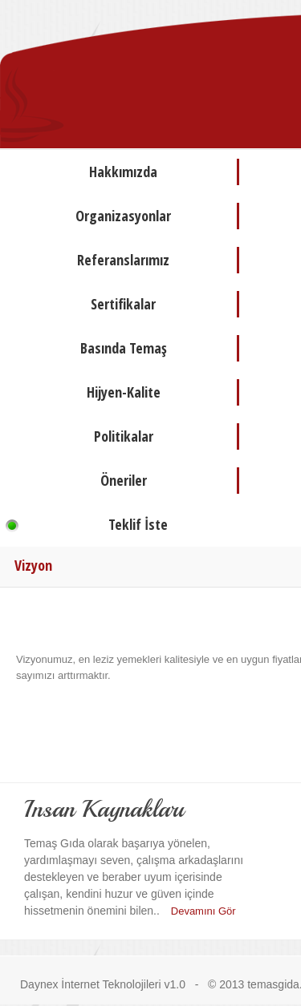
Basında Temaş (123, 348)
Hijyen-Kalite (124, 392)
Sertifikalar (123, 303)
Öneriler (123, 480)
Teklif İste (138, 524)
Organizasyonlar (123, 215)
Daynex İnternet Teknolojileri (90, 984)
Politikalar (123, 436)
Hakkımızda (123, 171)
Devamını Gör (203, 911)
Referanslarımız (123, 259)
